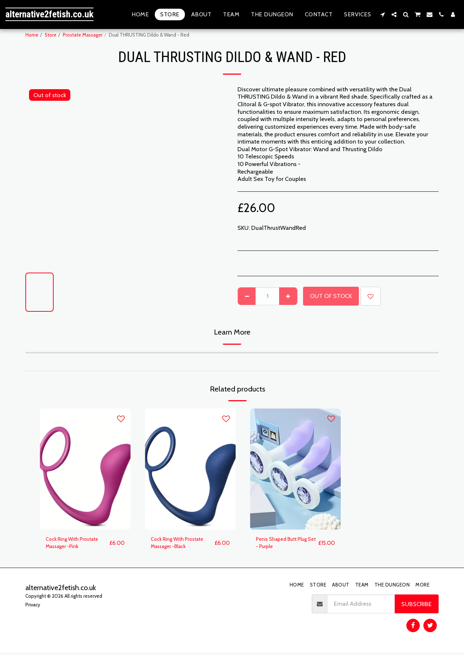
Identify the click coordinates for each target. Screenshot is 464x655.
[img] (85, 469)
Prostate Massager (83, 35)
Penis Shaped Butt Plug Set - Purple (286, 544)
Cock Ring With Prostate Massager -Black (182, 544)
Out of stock (331, 295)
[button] (382, 14)
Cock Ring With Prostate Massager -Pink (77, 544)
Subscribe (416, 606)
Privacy (32, 607)
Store (51, 35)
